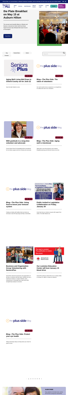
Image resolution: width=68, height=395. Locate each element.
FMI (63, 1)
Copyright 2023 (33, 392)
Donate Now (9, 312)
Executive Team (16, 369)
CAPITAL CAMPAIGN (61, 6)
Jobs (36, 369)
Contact (5, 374)
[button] (31, 253)
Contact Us (47, 6)
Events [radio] (27, 52)
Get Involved (15, 377)
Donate (53, 6)
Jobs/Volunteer (27, 6)
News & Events (34, 6)
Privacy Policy (25, 392)
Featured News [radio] (17, 52)
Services (20, 6)
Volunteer (37, 372)
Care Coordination (28, 369)
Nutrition (26, 380)
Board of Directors (17, 371)
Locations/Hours (39, 377)
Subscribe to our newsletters (54, 367)
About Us (15, 6)
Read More (7, 36)
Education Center (27, 375)
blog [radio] (7, 52)
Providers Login (41, 6)
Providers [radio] (7, 55)
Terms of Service (42, 392)
